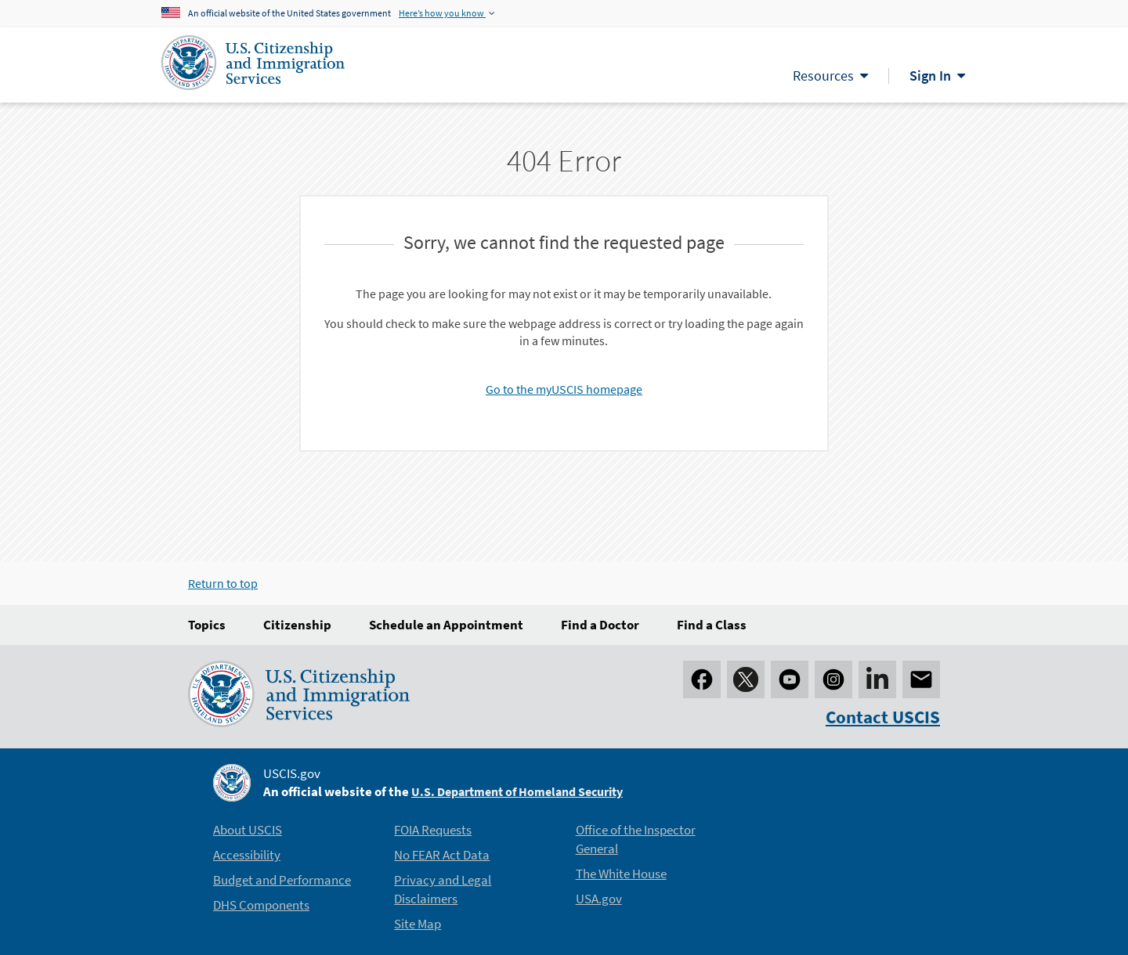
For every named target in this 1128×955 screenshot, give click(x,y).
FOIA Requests (433, 829)
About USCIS (247, 829)
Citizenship (297, 624)
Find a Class (712, 624)
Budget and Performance (282, 879)
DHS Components (261, 905)
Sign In (930, 76)
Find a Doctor (600, 624)
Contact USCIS (883, 716)
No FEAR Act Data (442, 854)
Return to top (223, 583)
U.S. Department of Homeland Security (517, 791)
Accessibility (246, 854)
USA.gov (599, 898)
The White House (621, 873)
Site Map (417, 923)
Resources (823, 76)
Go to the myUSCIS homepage (564, 389)
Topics (207, 624)
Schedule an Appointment (446, 624)
